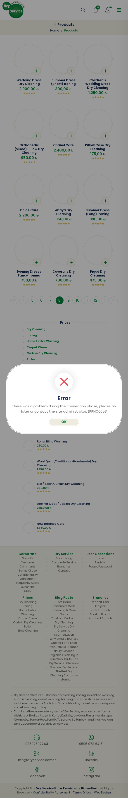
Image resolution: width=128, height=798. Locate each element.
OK (64, 421)
